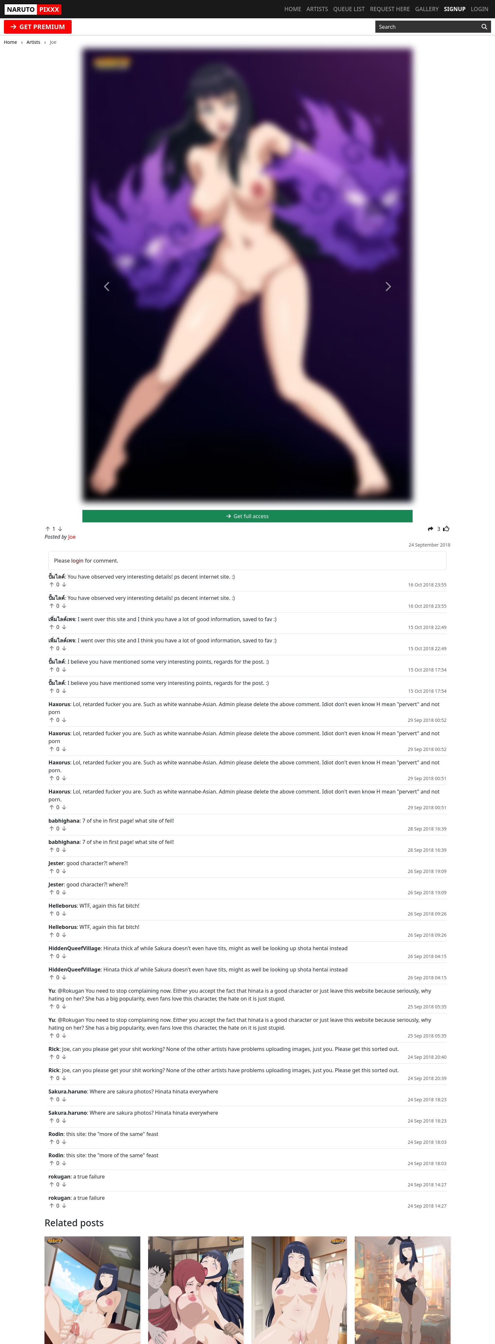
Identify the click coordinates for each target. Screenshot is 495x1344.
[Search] (484, 27)
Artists (317, 9)
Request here (390, 9)
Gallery (427, 9)
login (77, 560)
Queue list (349, 9)
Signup (455, 9)
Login (479, 9)
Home (292, 9)
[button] (107, 286)
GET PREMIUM (37, 26)
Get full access (247, 516)
